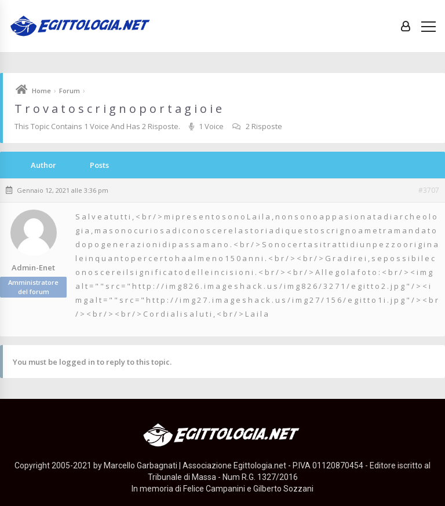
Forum (69, 90)
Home (41, 90)
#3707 (428, 190)
